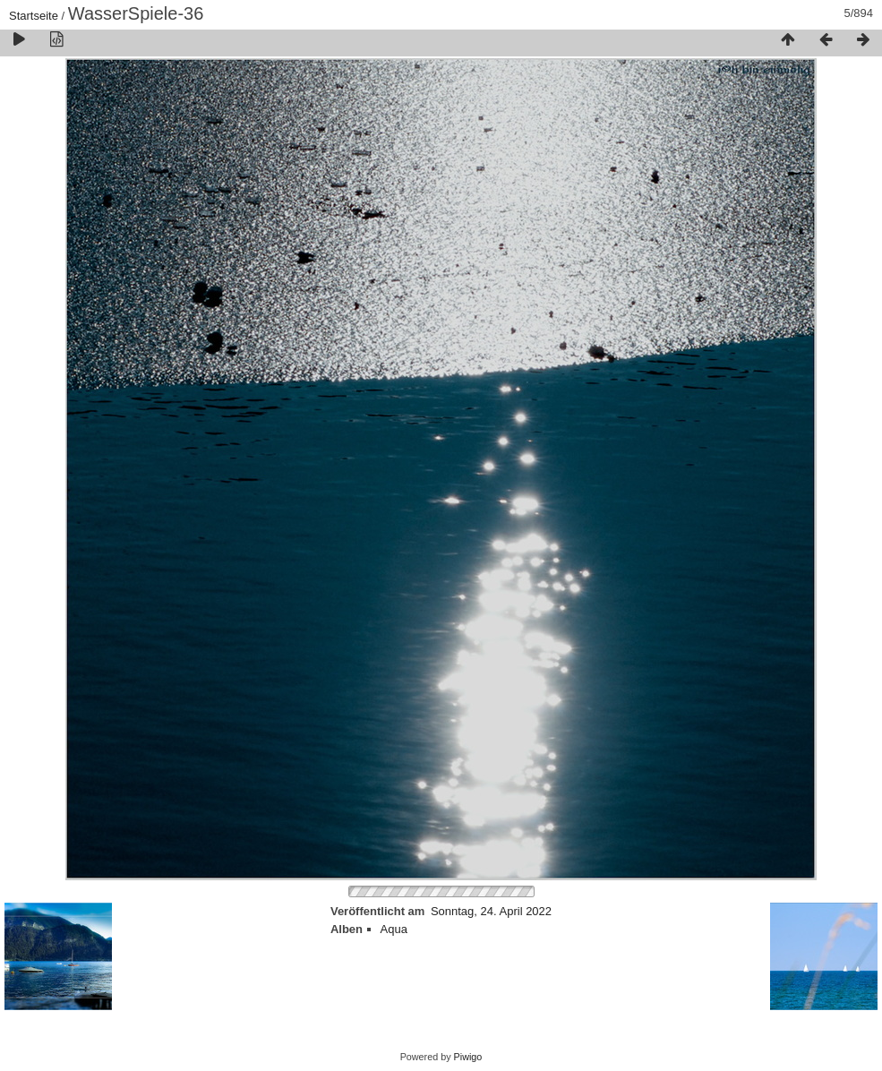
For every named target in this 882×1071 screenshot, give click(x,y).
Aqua (394, 929)
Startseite (33, 15)
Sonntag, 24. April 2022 (491, 911)
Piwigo (468, 1056)
